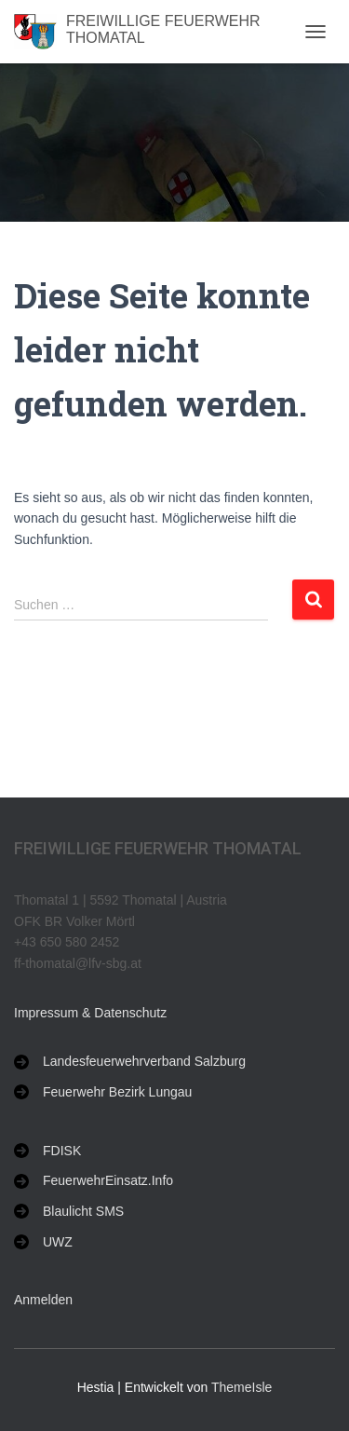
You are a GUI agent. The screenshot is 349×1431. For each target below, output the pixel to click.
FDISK (62, 1150)
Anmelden (43, 1299)
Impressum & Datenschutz (90, 1012)
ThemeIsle (241, 1387)
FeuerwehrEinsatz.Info (108, 1180)
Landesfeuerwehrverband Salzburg (144, 1061)
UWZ (58, 1241)
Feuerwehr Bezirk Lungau (117, 1091)
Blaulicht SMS (83, 1211)
